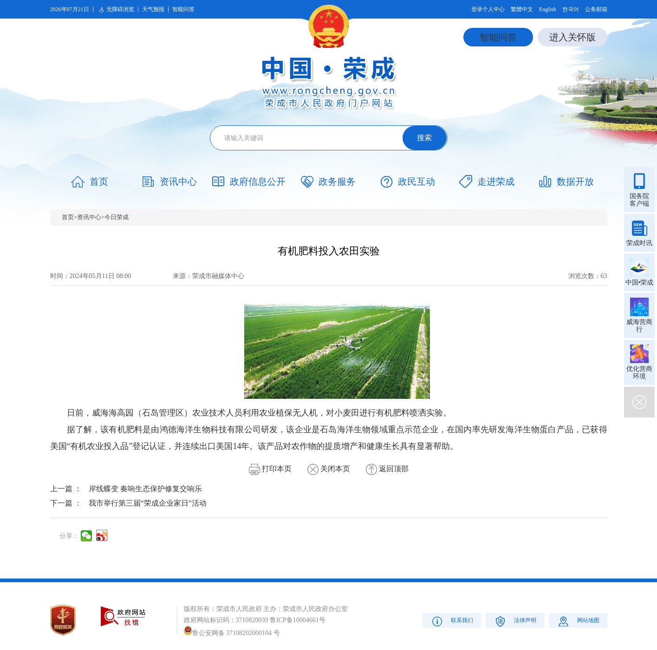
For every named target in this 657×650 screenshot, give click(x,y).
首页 (68, 217)
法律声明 (514, 621)
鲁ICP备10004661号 (297, 620)
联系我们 (451, 621)
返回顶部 (387, 469)
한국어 (570, 9)
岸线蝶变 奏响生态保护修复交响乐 (145, 489)
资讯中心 (89, 217)
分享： (69, 536)
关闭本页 (328, 469)
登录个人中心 (488, 9)
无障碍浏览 (115, 9)
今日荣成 (116, 217)
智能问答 (183, 9)
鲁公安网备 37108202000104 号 (232, 633)
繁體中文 (522, 9)
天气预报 (153, 9)
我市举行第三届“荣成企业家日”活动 (148, 503)
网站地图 (577, 621)
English (547, 9)
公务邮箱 (596, 9)
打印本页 (270, 469)
